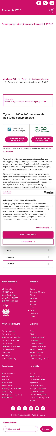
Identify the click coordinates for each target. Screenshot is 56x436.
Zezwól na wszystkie (28, 234)
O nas (32, 331)
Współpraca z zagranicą (12, 394)
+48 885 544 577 (11, 298)
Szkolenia (6, 352)
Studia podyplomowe (10, 340)
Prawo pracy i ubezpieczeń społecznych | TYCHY (28, 82)
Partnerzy (6, 376)
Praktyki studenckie (38, 388)
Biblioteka (34, 340)
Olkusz (32, 307)
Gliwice (32, 295)
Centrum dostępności (38, 394)
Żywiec (32, 316)
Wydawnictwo (35, 355)
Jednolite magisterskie (11, 337)
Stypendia (34, 382)
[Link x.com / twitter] (19, 408)
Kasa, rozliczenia (36, 385)
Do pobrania (7, 397)
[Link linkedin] (25, 408)
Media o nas (7, 385)
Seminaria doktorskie (11, 346)
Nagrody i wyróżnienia (11, 388)
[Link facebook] (13, 408)
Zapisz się (46, 429)
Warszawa (34, 313)
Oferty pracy (7, 391)
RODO (32, 400)
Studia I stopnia (8, 331)
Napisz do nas (35, 376)
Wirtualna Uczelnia (37, 379)
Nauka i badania (36, 352)
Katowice (33, 301)
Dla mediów (7, 382)
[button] (38, 3)
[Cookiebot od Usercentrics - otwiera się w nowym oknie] (43, 192)
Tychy (27, 79)
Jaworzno (33, 298)
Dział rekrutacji (8, 373)
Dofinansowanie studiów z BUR (16, 139)
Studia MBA (7, 343)
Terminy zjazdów (37, 391)
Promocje (6, 355)
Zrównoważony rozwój (39, 358)
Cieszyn (33, 289)
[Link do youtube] (37, 408)
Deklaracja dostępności (39, 397)
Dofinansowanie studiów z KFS (43, 139)
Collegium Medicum (38, 346)
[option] (28, 45)
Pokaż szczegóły (42, 227)
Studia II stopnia (9, 334)
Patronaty (6, 379)
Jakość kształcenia (37, 349)
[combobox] (45, 3)
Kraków (33, 304)
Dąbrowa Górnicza (37, 292)
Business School (36, 343)
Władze (33, 334)
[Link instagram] (31, 408)
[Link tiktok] (43, 408)
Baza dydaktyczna (37, 337)
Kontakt (33, 373)
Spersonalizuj (28, 241)
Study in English (8, 349)
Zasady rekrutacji (9, 358)
